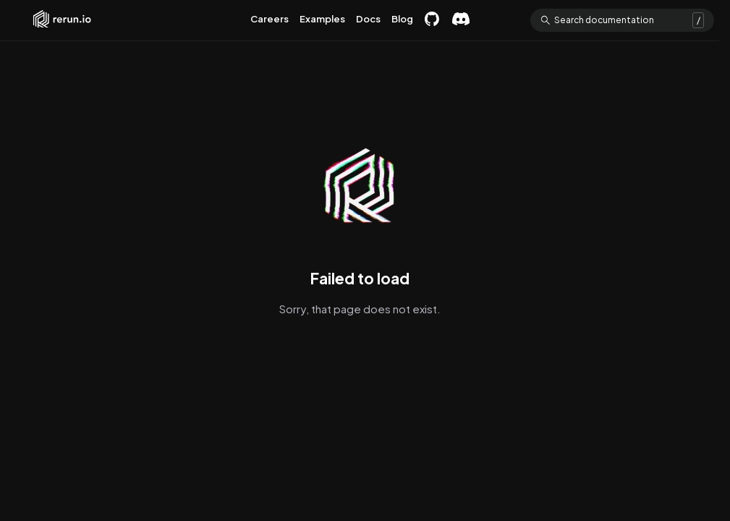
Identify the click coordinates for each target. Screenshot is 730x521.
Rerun (62, 20)
